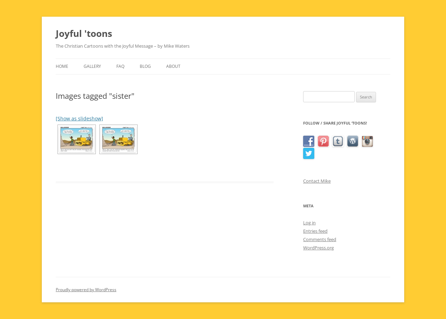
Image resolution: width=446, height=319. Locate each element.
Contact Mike (317, 181)
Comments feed (319, 239)
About (173, 66)
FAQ (120, 66)
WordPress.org (318, 248)
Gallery (92, 66)
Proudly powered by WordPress (86, 290)
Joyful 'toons (84, 33)
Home (62, 66)
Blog (145, 66)
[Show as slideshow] (79, 118)
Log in (309, 223)
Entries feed (315, 231)
